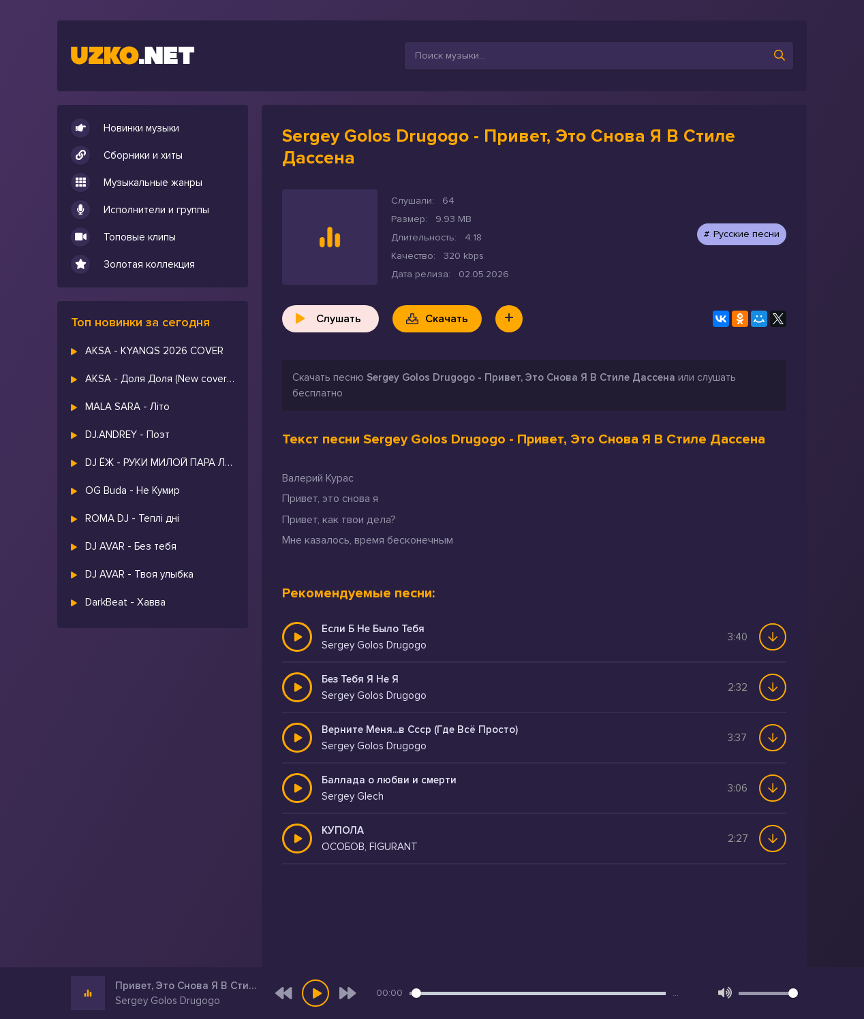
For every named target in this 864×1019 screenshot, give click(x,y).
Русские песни (746, 234)
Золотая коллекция (133, 264)
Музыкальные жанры (136, 182)
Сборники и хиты (127, 155)
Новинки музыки (125, 128)
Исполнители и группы (140, 209)
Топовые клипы (123, 237)
